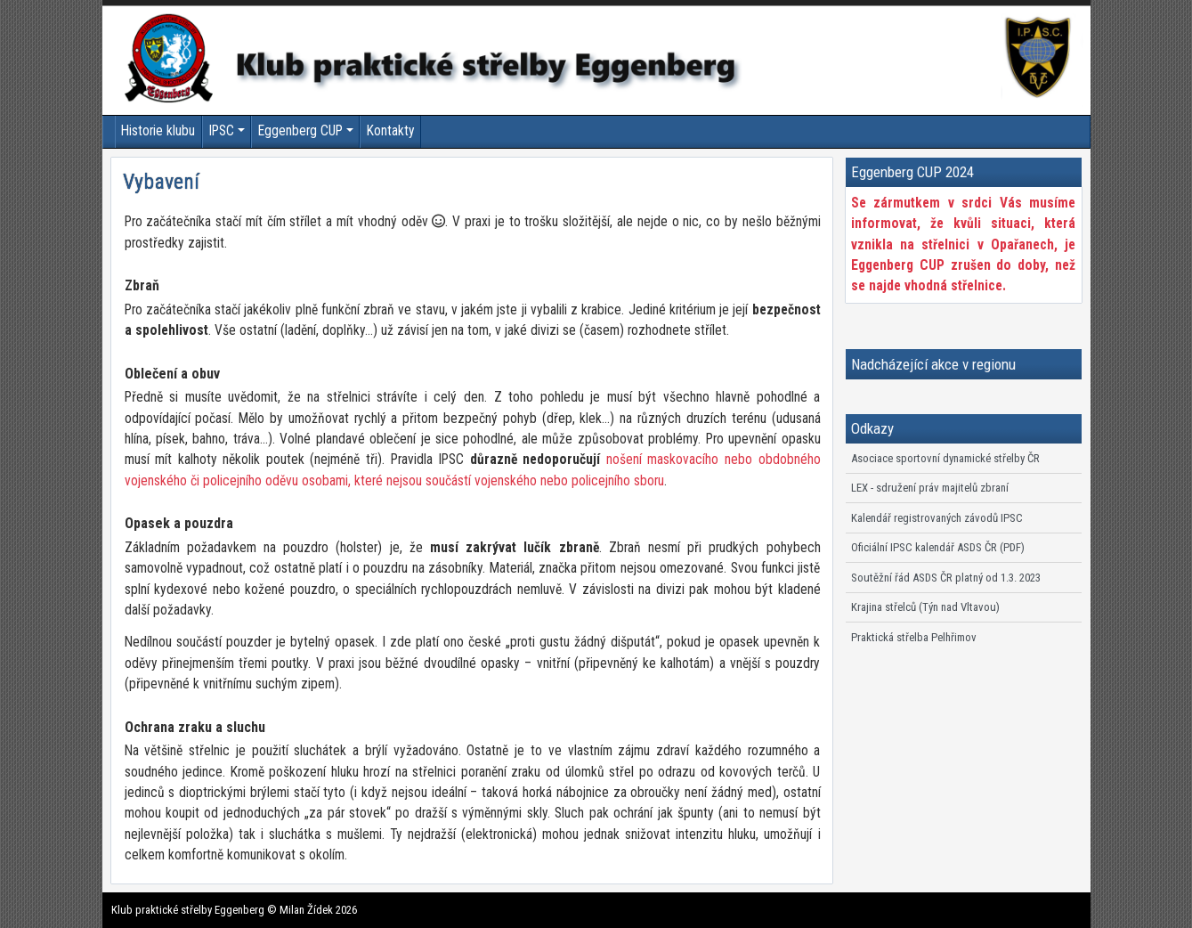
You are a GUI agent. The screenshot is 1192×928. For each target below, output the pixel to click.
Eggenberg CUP (300, 131)
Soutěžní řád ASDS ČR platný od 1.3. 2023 (946, 577)
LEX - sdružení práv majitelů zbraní (930, 487)
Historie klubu (158, 131)
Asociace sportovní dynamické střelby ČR (945, 458)
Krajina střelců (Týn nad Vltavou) (925, 607)
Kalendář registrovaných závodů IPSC (937, 518)
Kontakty (391, 131)
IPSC (221, 131)
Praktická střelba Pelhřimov (914, 637)
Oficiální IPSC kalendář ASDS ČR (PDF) (938, 547)
